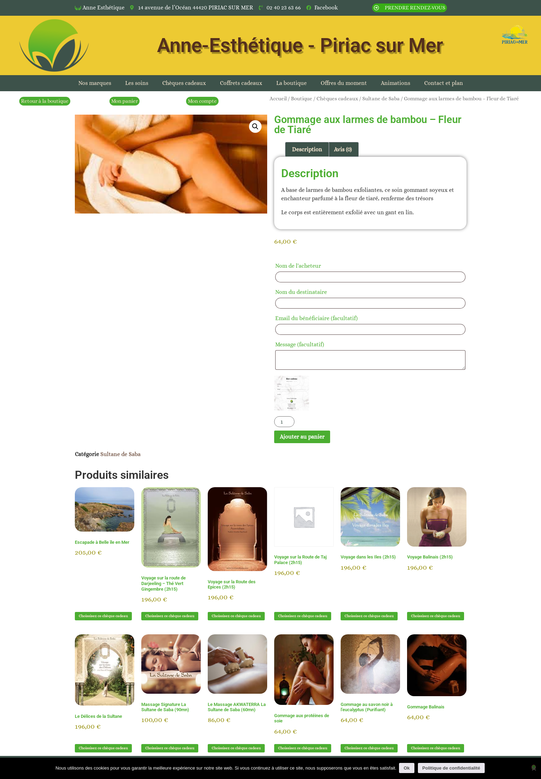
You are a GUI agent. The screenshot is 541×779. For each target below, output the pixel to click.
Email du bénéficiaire (316, 318)
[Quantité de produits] (284, 421)
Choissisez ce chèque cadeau (103, 616)
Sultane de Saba (381, 98)
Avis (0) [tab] (343, 149)
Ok (408, 768)
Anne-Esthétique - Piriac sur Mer (300, 45)
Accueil (278, 98)
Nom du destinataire (303, 292)
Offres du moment (344, 83)
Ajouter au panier (302, 436)
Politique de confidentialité (452, 768)
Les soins (136, 83)
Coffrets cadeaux (241, 83)
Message (299, 344)
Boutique (301, 98)
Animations (395, 83)
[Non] (534, 767)
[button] (255, 126)
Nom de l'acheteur (300, 265)
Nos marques (94, 83)
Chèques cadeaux (184, 83)
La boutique (291, 83)
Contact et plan (443, 83)
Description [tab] (307, 149)
